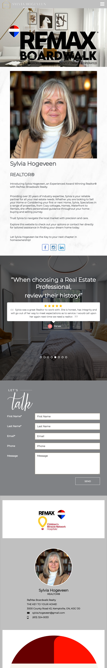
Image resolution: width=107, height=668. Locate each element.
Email (11, 436)
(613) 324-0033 (40, 617)
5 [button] (55, 357)
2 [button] (44, 357)
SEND (88, 481)
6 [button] (59, 357)
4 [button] (52, 357)
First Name (14, 416)
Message (12, 455)
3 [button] (48, 357)
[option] (53, 329)
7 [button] (63, 357)
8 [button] (66, 357)
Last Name (14, 426)
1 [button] (41, 357)
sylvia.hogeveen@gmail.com (48, 612)
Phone (11, 445)
